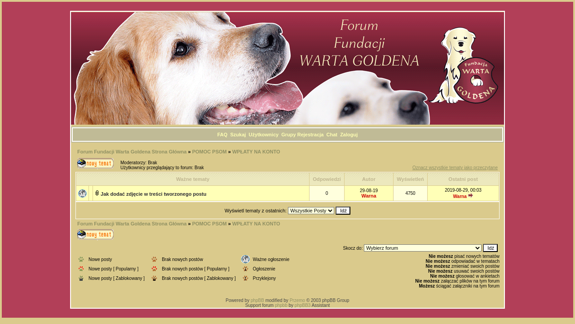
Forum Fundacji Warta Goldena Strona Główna (131, 151)
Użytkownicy (263, 134)
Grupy (288, 134)
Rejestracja (310, 134)
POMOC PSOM (209, 151)
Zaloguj (349, 134)
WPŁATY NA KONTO (256, 151)
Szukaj (238, 134)
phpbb (281, 305)
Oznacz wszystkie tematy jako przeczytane (455, 167)
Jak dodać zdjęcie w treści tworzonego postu (153, 194)
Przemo (297, 300)
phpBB (257, 300)
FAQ (222, 134)
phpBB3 (303, 305)
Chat (332, 134)
